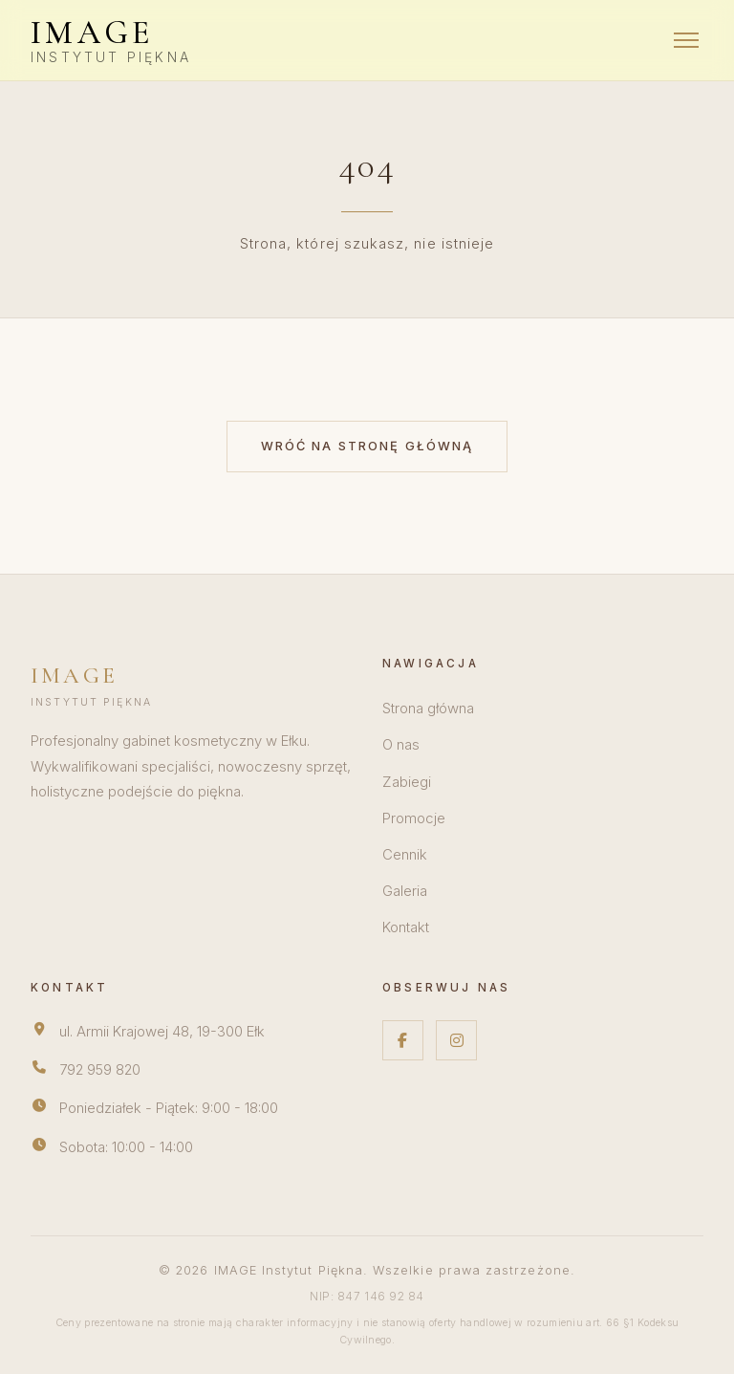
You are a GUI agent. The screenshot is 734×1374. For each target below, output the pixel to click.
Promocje (413, 818)
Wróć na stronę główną (367, 446)
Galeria (404, 891)
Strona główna (428, 708)
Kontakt (405, 927)
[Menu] (686, 40)
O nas (401, 744)
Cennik (404, 854)
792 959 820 (99, 1070)
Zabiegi (406, 782)
